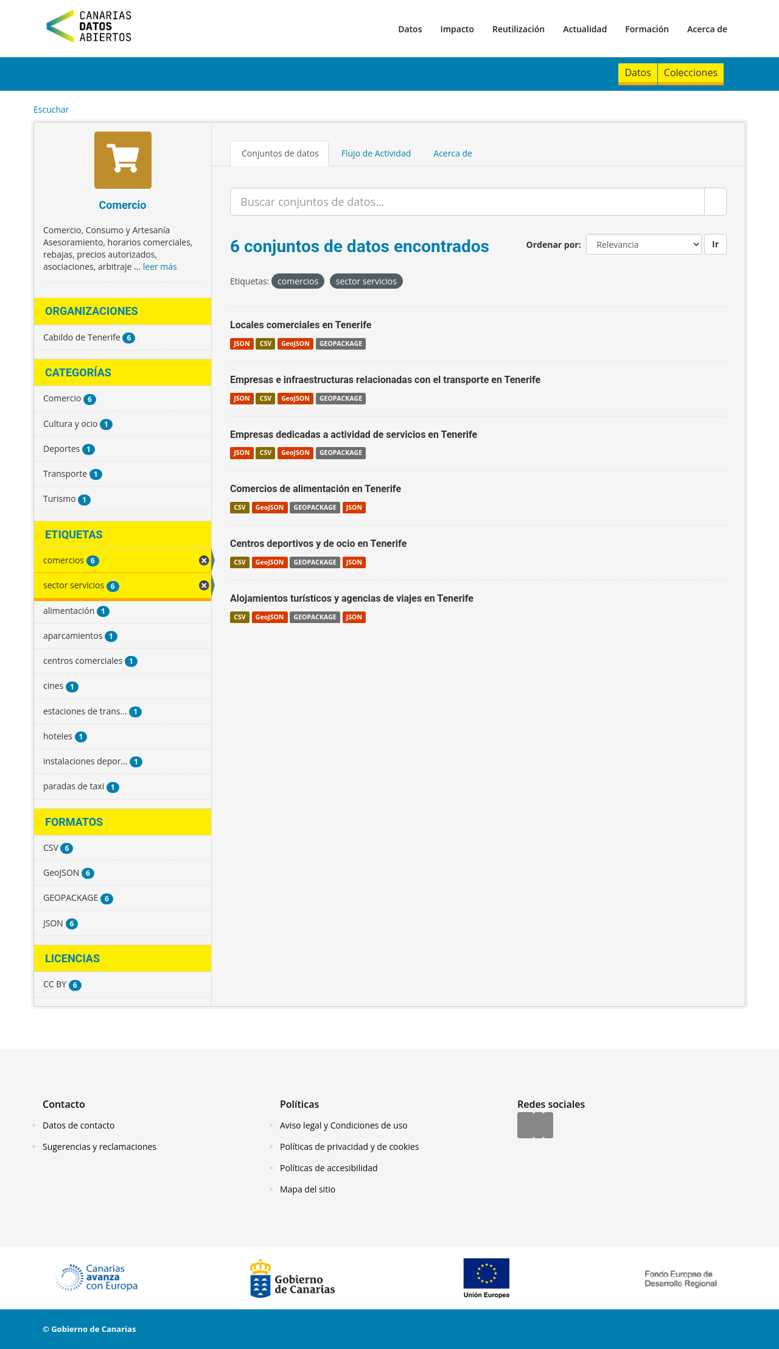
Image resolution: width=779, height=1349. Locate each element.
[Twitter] (538, 1126)
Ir (715, 244)
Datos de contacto (78, 1125)
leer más (160, 266)
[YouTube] (548, 1126)
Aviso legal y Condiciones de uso (344, 1125)
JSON (242, 343)
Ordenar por (552, 244)
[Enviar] (715, 202)
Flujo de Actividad (376, 153)
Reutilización (518, 29)
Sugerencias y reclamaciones (99, 1146)
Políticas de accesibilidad (329, 1168)
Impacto (457, 29)
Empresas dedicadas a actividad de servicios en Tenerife (353, 434)
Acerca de (707, 29)
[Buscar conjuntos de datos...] (467, 202)
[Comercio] (122, 162)
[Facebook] (525, 1126)
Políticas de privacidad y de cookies (349, 1146)
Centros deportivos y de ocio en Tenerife (318, 543)
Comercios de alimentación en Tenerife (315, 489)
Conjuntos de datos (280, 153)
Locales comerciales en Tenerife (300, 325)
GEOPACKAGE (341, 343)
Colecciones (691, 72)
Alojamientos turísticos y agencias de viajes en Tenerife (351, 598)
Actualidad (585, 29)
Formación (647, 29)
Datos (410, 29)
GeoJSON (295, 343)
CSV (265, 343)
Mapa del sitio (307, 1189)
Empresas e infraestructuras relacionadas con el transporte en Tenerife (385, 380)
